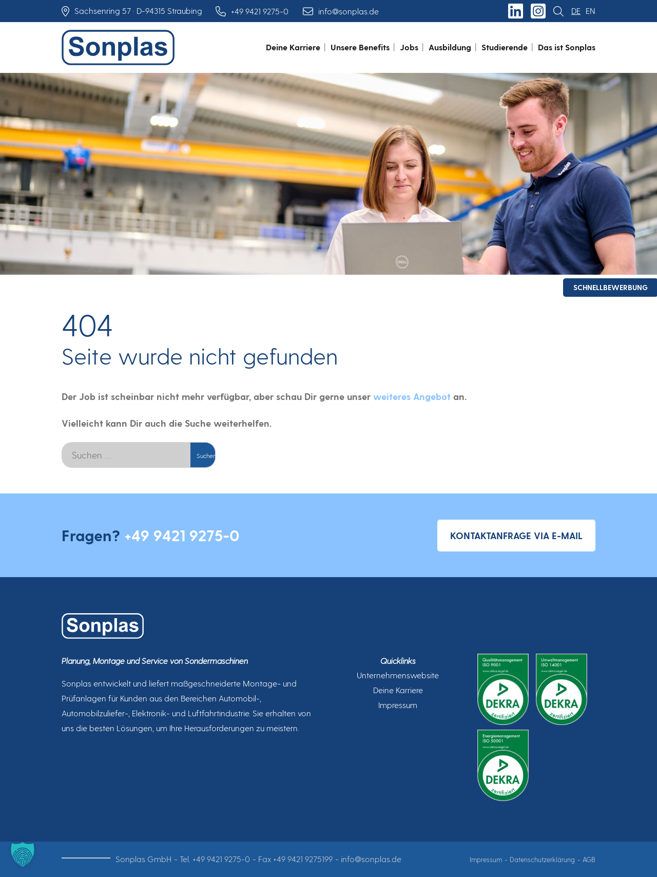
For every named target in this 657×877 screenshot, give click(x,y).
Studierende (504, 47)
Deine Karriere (293, 47)
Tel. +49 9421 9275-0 (215, 859)
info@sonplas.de (371, 859)
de (576, 10)
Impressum (397, 705)
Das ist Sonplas (566, 47)
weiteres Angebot (412, 396)
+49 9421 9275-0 (182, 535)
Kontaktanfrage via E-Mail (516, 535)
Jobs (409, 47)
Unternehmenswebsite (398, 675)
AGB (589, 859)
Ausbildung (450, 47)
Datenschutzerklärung (542, 859)
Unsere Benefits (360, 47)
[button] (22, 854)
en (590, 10)
